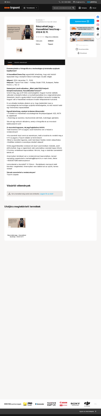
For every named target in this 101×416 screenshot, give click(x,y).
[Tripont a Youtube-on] (98, 21)
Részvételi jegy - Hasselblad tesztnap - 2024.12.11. (16, 236)
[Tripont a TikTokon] (98, 29)
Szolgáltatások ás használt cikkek (46, 22)
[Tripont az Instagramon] (98, 25)
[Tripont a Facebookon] (98, 17)
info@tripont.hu (80, 2)
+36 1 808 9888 (66, 2)
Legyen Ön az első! (46, 194)
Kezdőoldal (39, 20)
